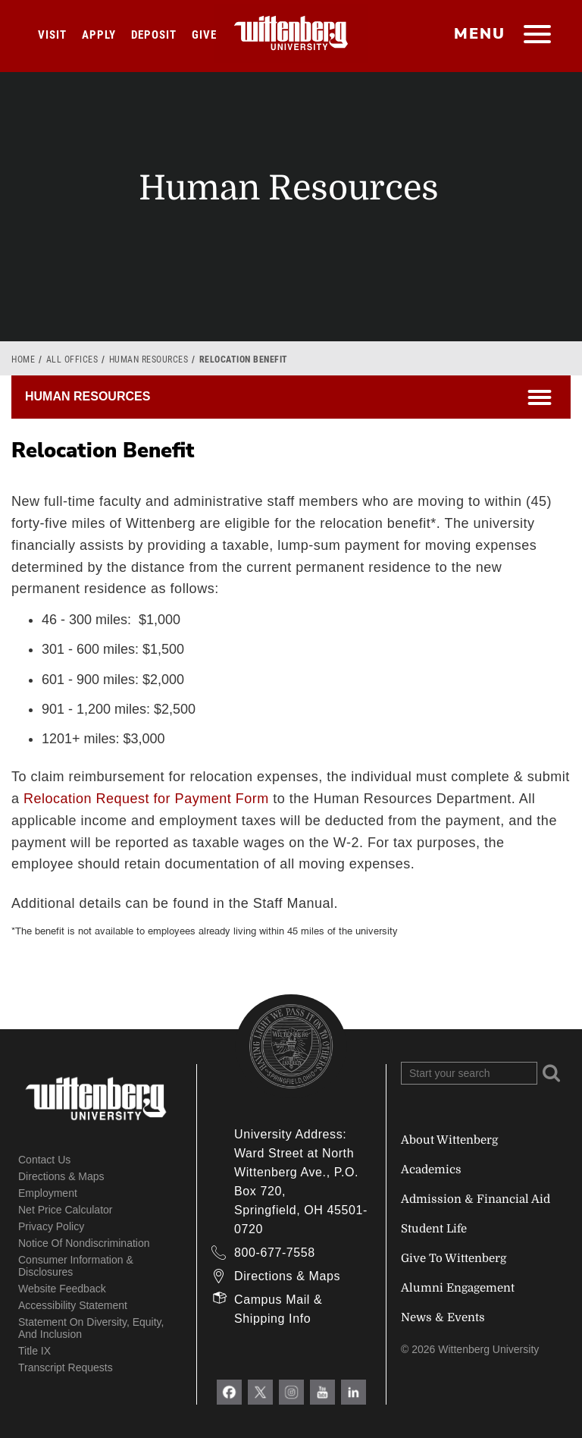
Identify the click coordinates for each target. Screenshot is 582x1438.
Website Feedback (62, 1289)
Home (23, 359)
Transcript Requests (65, 1367)
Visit (52, 35)
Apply (99, 35)
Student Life (434, 1228)
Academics (431, 1169)
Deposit (154, 35)
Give (204, 35)
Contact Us (44, 1160)
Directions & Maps (61, 1176)
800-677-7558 (274, 1252)
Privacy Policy (51, 1226)
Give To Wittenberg (453, 1258)
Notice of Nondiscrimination (84, 1243)
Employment (47, 1193)
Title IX (34, 1351)
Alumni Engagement (458, 1288)
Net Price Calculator (65, 1210)
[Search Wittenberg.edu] (469, 1073)
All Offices (72, 359)
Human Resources (149, 359)
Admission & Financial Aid (475, 1199)
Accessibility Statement (72, 1305)
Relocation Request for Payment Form (146, 798)
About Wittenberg (449, 1140)
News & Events (443, 1317)
